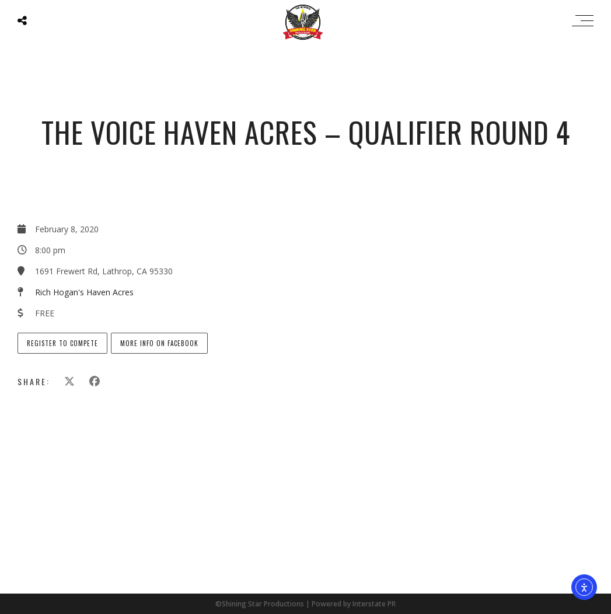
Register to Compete (62, 343)
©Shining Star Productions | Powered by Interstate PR (305, 604)
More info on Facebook (159, 343)
